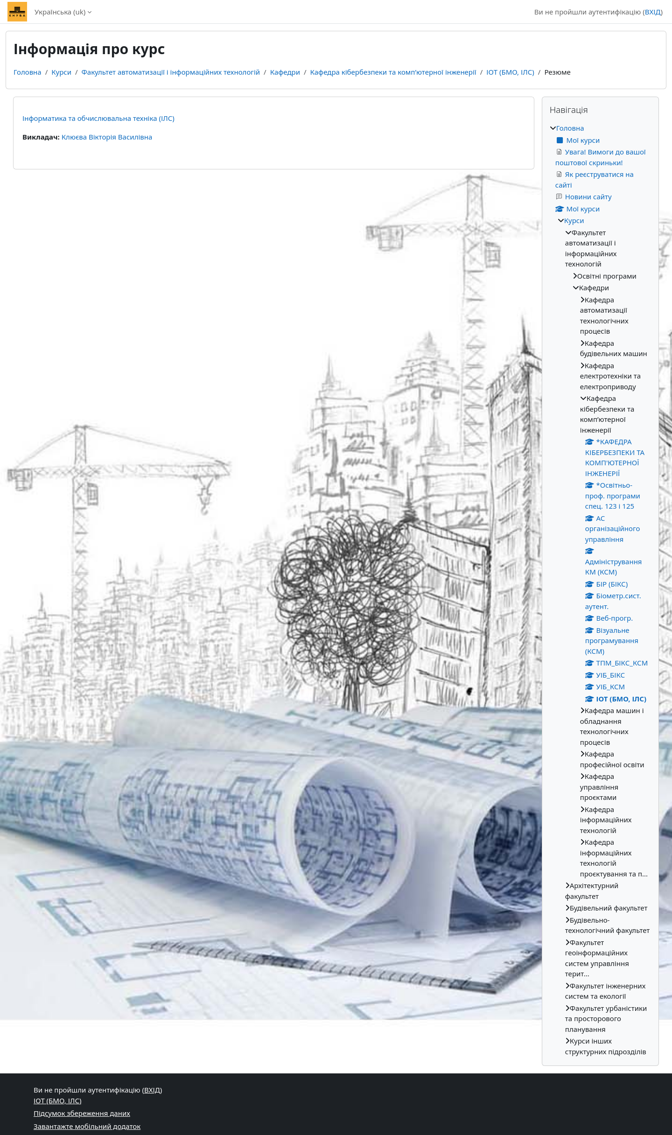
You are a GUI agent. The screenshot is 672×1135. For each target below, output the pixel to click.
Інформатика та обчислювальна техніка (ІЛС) (98, 118)
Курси (61, 72)
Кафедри (285, 72)
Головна (28, 72)
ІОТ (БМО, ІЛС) (510, 72)
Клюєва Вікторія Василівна (107, 136)
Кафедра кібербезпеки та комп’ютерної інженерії (393, 72)
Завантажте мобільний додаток (87, 1126)
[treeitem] (600, 590)
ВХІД (653, 11)
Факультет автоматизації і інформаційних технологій (171, 72)
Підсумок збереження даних (82, 1113)
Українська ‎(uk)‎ (60, 11)
